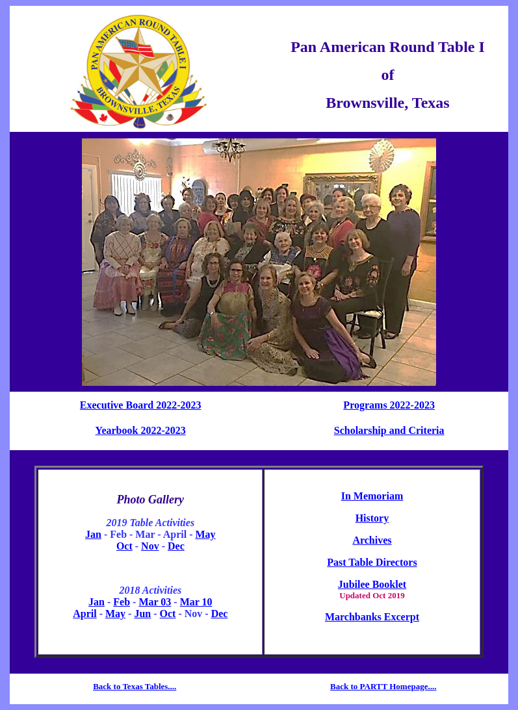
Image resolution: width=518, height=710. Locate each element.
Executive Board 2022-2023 (140, 405)
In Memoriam (372, 495)
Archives (371, 540)
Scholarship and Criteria (389, 430)
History (372, 518)
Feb (121, 601)
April (84, 613)
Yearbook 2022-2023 (141, 430)
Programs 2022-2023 (389, 405)
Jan (93, 534)
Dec (176, 546)
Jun (142, 613)
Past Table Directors (372, 562)
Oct (124, 546)
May (205, 534)
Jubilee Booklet (372, 584)
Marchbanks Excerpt (372, 616)
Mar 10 (196, 601)
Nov (150, 546)
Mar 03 (154, 601)
